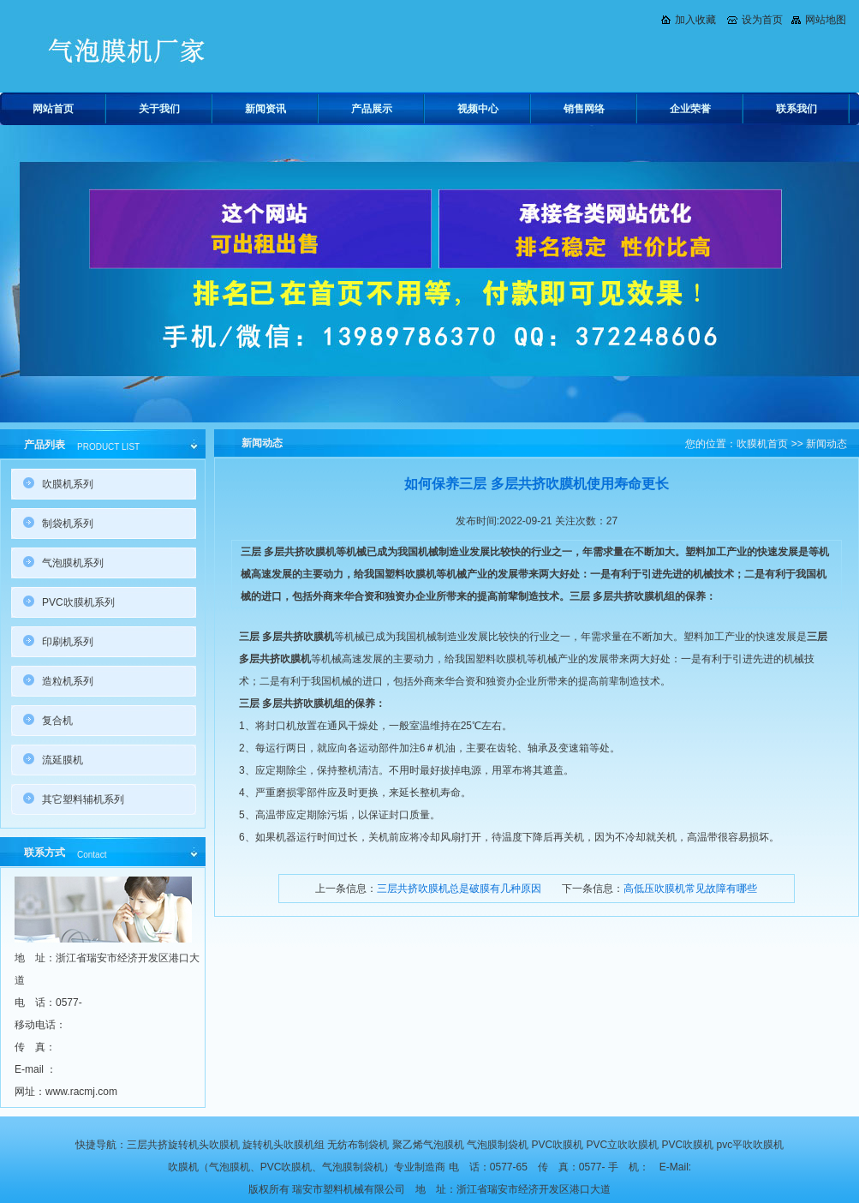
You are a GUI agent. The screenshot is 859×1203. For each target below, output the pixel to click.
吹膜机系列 (67, 484)
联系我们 (796, 109)
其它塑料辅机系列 (83, 799)
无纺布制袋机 (358, 1145)
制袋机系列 (67, 524)
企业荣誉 (690, 109)
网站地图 (825, 20)
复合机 (57, 721)
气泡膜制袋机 (497, 1145)
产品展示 (371, 109)
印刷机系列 (67, 642)
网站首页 (53, 109)
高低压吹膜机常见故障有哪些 (690, 889)
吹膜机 (183, 1167)
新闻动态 (826, 444)
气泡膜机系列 (73, 563)
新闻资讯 (265, 109)
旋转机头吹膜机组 (283, 1145)
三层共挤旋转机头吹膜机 (183, 1145)
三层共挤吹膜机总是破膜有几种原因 (459, 889)
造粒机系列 (67, 681)
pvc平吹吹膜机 (750, 1145)
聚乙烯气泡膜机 (428, 1145)
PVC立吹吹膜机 (623, 1145)
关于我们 (159, 109)
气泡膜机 (229, 1167)
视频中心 (477, 109)
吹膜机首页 (762, 444)
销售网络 (584, 109)
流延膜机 (62, 760)
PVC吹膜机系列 (78, 602)
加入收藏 (695, 20)
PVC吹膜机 (557, 1145)
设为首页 (762, 20)
